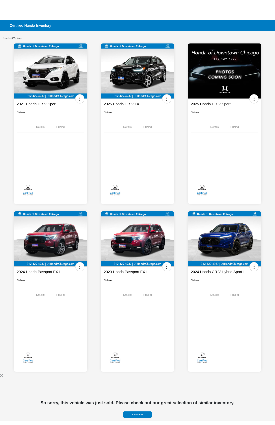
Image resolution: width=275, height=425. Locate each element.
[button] (79, 98)
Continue (137, 414)
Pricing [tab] (60, 126)
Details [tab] (40, 126)
